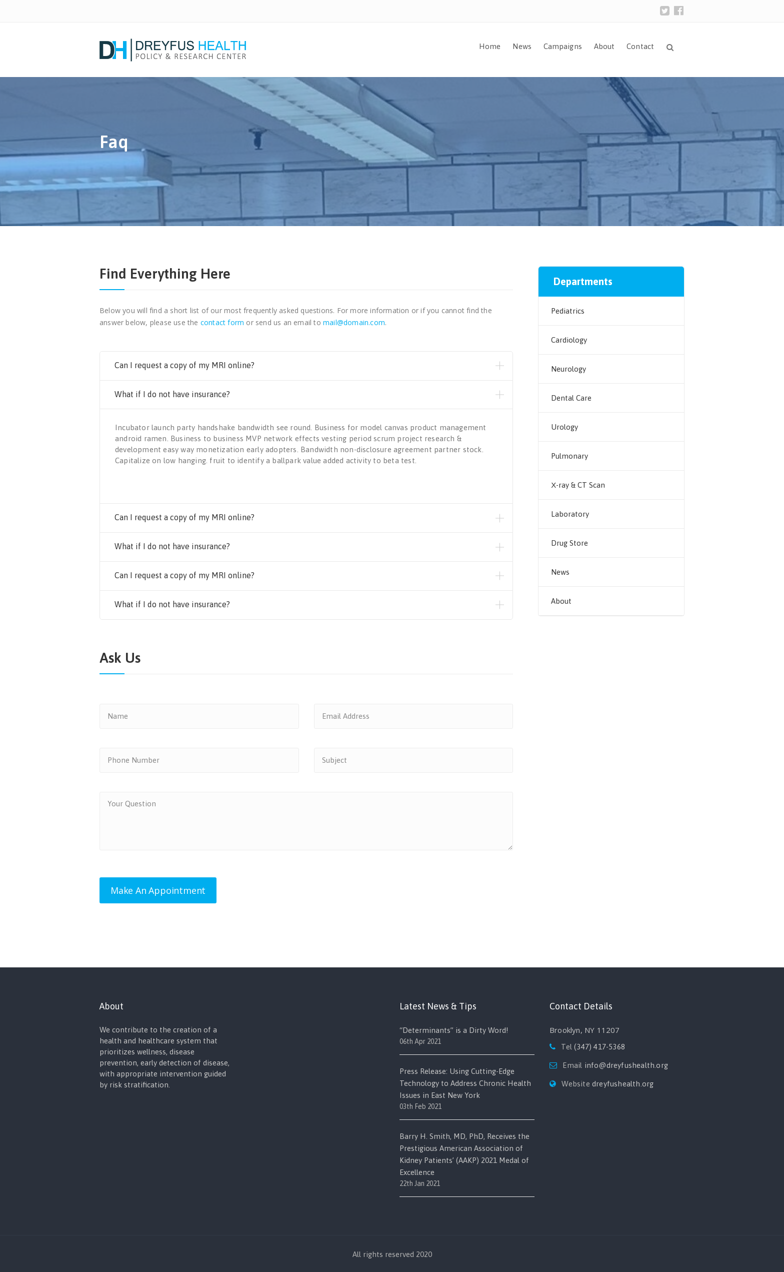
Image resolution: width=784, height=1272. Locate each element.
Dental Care (571, 398)
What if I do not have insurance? (172, 394)
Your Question (306, 821)
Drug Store (569, 543)
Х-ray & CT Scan (578, 485)
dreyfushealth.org (623, 1083)
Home (489, 46)
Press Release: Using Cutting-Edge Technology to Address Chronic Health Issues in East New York (465, 1083)
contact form (222, 322)
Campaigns (563, 46)
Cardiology (569, 340)
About (604, 46)
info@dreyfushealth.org (626, 1065)
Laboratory (570, 514)
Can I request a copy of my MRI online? (184, 365)
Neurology (568, 369)
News (521, 46)
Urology (564, 427)
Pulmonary (569, 456)
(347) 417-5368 (599, 1046)
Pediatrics (567, 311)
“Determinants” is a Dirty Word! (454, 1030)
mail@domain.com (354, 322)
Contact (640, 46)
